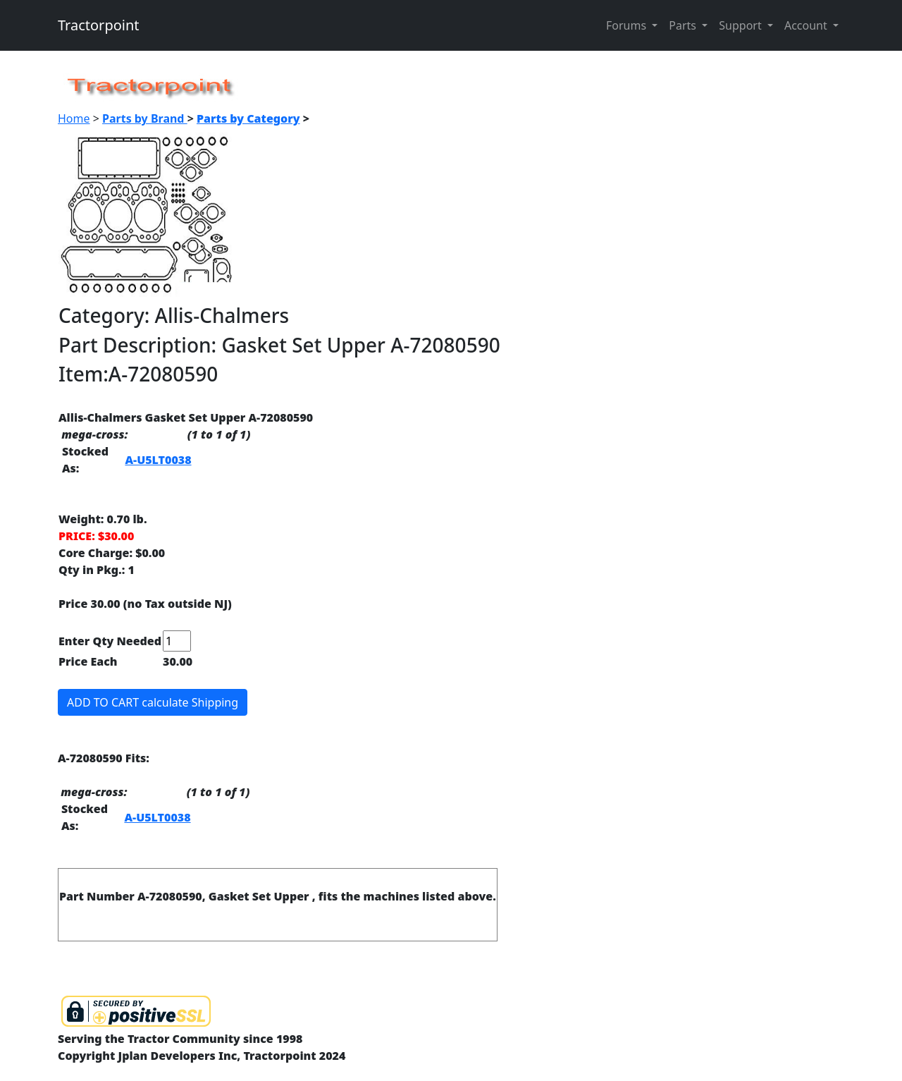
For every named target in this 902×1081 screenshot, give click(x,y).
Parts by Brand (144, 118)
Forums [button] (627, 25)
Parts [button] (684, 25)
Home (74, 118)
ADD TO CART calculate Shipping (152, 702)
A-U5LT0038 (158, 460)
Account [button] (807, 25)
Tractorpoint (99, 25)
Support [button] (742, 25)
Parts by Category (248, 118)
